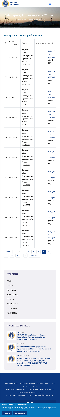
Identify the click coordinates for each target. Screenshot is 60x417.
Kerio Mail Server (48, 395)
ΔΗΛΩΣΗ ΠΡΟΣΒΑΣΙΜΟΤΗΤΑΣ (16, 389)
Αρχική (17, 19)
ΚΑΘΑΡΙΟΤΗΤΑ (12, 304)
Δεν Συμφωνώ (20, 413)
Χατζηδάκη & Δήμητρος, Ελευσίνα (31, 383)
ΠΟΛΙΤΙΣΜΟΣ (12, 313)
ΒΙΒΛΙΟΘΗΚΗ (12, 290)
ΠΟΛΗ (9, 281)
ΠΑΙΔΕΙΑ (10, 286)
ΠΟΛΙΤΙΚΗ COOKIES (35, 392)
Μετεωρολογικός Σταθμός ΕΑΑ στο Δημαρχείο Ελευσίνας (24, 395)
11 (12, 255)
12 (18, 255)
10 (6, 255)
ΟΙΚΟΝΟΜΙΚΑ (12, 308)
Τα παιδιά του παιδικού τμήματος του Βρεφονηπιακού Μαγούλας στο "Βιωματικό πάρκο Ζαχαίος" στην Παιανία (34, 349)
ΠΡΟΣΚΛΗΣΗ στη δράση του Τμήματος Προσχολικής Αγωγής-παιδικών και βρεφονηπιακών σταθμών (32, 337)
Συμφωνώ (7, 413)
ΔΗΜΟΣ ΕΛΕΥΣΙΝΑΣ (11, 383)
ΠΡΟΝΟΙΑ (10, 299)
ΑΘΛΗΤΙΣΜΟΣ (12, 295)
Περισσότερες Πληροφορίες (46, 408)
